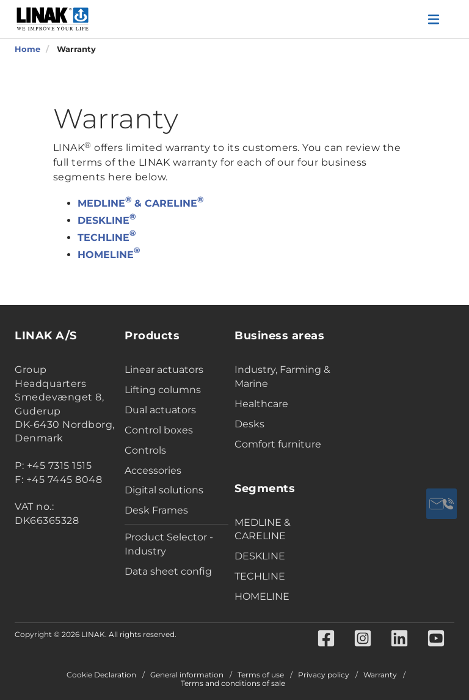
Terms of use (261, 675)
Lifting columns (163, 390)
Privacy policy (323, 675)
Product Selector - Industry (169, 544)
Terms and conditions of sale (233, 683)
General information (187, 675)
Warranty (380, 675)
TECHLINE (107, 237)
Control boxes (159, 430)
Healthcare (261, 404)
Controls (145, 450)
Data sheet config (168, 571)
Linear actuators (164, 369)
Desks (249, 424)
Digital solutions (164, 490)
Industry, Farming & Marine (282, 376)
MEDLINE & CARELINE (140, 203)
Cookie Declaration (101, 675)
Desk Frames (156, 510)
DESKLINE (107, 220)
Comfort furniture (277, 444)
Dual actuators (160, 410)
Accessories (153, 470)
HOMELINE (109, 254)
